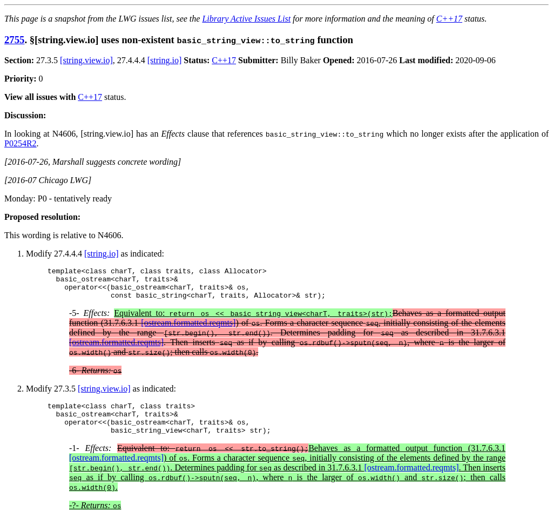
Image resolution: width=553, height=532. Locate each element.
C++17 (449, 18)
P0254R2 (20, 143)
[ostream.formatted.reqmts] (188, 329)
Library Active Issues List (246, 18)
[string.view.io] (86, 60)
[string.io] (164, 60)
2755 (14, 39)
